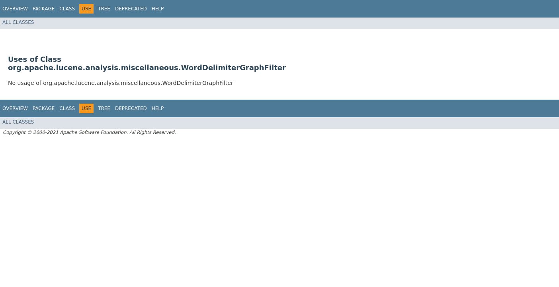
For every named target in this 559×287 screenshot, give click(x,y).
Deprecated (131, 9)
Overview (15, 9)
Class (67, 9)
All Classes (18, 22)
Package (44, 9)
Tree (104, 9)
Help (158, 9)
